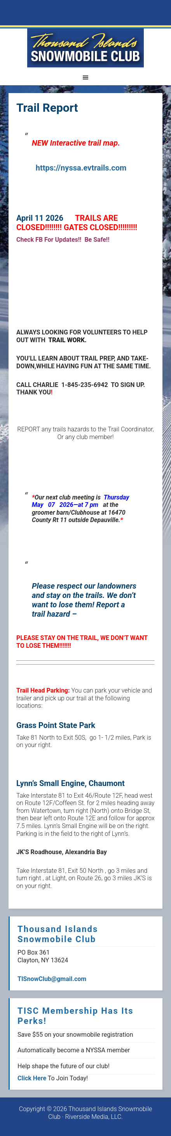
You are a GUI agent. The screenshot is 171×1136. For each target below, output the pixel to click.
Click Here (31, 1078)
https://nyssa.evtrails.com (81, 167)
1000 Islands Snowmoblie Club (85, 47)
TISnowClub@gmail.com (51, 979)
